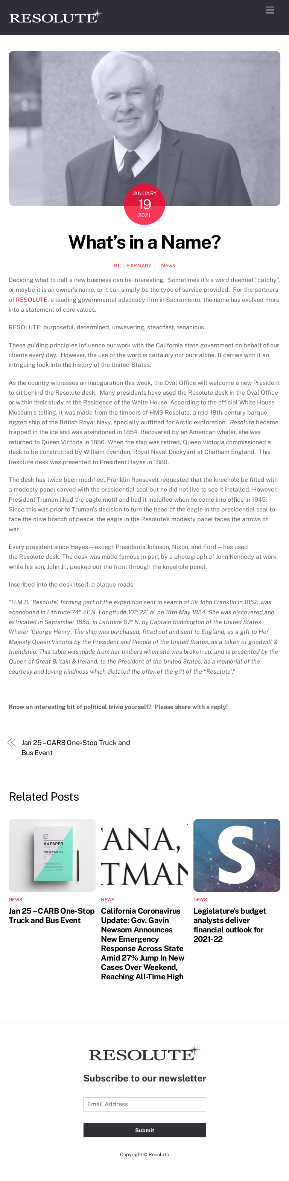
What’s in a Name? (144, 242)
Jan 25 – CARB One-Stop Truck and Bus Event (75, 747)
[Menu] (269, 10)
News (168, 265)
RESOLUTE (31, 299)
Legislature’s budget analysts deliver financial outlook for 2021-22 (229, 925)
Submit (144, 1130)
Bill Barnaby (133, 265)
